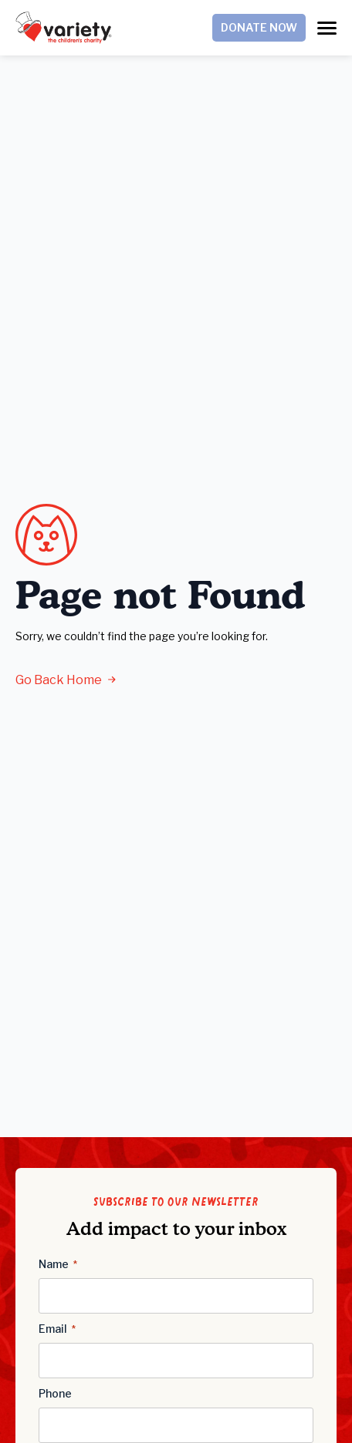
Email (57, 1329)
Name (58, 1264)
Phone (55, 1393)
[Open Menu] (327, 28)
